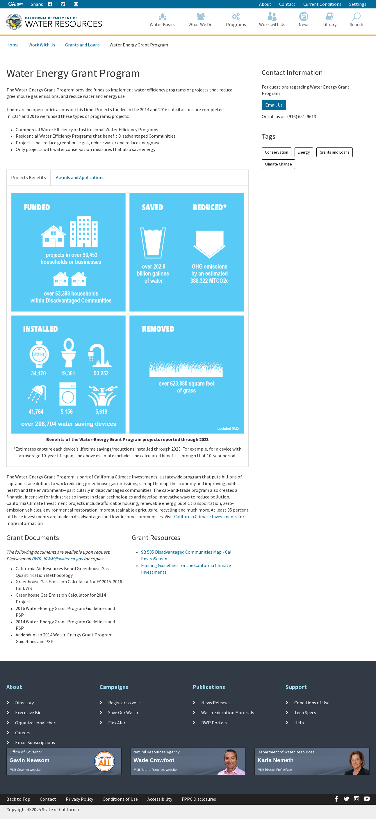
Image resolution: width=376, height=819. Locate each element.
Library (329, 19)
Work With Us (41, 45)
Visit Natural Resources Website (155, 770)
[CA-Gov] (15, 4)
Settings (357, 4)
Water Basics (162, 19)
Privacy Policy (79, 799)
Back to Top (18, 799)
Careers (22, 732)
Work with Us (272, 19)
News (304, 19)
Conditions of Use (311, 702)
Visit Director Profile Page (275, 770)
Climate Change (278, 164)
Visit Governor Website (25, 770)
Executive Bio (28, 712)
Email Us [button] (274, 105)
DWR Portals (214, 722)
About (265, 4)
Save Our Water (123, 712)
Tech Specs (305, 712)
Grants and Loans (82, 45)
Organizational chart (36, 722)
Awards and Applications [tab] (80, 177)
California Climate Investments (205, 516)
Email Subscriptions (35, 742)
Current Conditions (322, 4)
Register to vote (124, 702)
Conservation (276, 152)
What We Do (201, 19)
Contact (287, 4)
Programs (236, 19)
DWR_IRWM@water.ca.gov (57, 558)
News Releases (216, 702)
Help (299, 722)
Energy (304, 152)
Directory (24, 702)
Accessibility (159, 799)
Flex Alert (117, 722)
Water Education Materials (227, 712)
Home (12, 45)
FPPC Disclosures (199, 799)
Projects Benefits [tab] (28, 177)
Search (356, 19)
